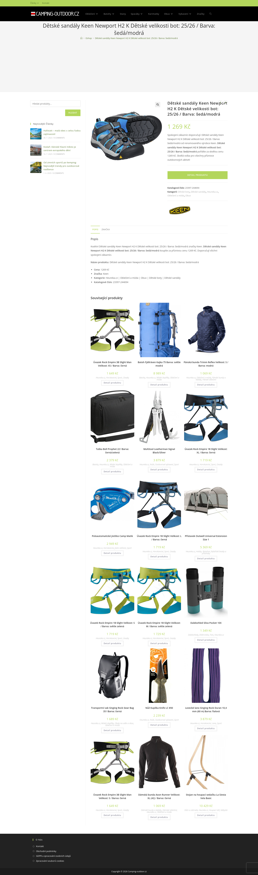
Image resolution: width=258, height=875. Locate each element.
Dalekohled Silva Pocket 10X (205, 622)
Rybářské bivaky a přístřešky (214, 552)
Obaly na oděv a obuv (124, 723)
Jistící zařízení (120, 548)
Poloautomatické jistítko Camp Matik (112, 536)
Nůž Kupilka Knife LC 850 (159, 707)
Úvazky (126, 377)
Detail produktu (197, 175)
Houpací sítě (214, 810)
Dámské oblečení (169, 810)
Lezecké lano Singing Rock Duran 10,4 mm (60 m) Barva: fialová (206, 709)
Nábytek (223, 810)
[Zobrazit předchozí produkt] (220, 102)
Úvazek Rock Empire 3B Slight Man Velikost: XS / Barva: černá (112, 364)
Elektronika (204, 634)
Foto (212, 634)
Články (35, 3)
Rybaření (206, 551)
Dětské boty (184, 191)
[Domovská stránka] (81, 38)
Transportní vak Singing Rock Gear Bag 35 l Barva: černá (112, 709)
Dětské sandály (198, 191)
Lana (214, 723)
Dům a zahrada (191, 810)
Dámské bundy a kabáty (151, 810)
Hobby (199, 551)
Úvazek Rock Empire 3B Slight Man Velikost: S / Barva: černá (112, 796)
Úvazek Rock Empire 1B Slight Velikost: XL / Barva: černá (206, 450)
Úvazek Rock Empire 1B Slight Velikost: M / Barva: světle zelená (159, 624)
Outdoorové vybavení (164, 464)
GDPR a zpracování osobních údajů (53, 855)
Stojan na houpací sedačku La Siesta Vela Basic (206, 796)
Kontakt (45, 3)
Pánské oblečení (209, 379)
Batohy (142, 377)
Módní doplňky (162, 377)
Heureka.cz (212, 191)
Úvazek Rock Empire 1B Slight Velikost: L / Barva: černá (159, 537)
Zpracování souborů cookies (50, 860)
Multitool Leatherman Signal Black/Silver (159, 450)
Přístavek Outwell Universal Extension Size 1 (206, 537)
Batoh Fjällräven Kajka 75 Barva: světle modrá (159, 364)
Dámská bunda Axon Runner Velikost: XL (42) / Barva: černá (159, 796)
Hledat (72, 112)
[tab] (95, 229)
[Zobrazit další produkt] (225, 102)
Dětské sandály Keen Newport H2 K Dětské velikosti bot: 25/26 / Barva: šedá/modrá (136, 38)
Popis (95, 229)
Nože (152, 464)
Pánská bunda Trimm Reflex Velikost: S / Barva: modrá (206, 364)
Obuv (188, 195)
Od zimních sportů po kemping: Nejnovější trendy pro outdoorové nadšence (61, 166)
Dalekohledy (193, 634)
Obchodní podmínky (46, 851)
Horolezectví (111, 377)
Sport (119, 377)
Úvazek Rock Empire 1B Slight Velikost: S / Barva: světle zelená (112, 624)
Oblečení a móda (175, 195)
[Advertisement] (129, 67)
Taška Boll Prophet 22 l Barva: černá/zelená (112, 450)
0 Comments (59, 138)
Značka (106, 229)
